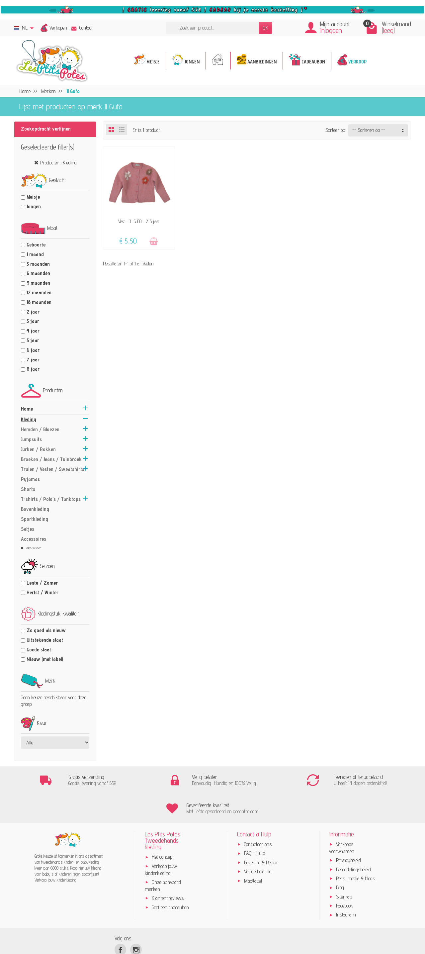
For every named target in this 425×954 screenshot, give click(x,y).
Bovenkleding (35, 509)
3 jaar (33, 321)
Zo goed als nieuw (46, 630)
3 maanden (38, 264)
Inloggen (331, 30)
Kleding (28, 419)
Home (27, 409)
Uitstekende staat (45, 640)
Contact (82, 28)
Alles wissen (33, 548)
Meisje (33, 197)
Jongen (34, 206)
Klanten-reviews (168, 870)
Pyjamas (30, 479)
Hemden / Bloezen (40, 429)
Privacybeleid (348, 832)
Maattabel (253, 852)
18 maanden (39, 302)
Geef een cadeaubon (170, 879)
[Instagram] (136, 921)
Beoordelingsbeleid (353, 841)
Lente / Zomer (42, 583)
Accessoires (33, 539)
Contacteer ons (258, 816)
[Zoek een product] (212, 28)
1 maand (35, 254)
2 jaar (33, 312)
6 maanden (38, 273)
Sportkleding (34, 519)
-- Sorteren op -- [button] (368, 130)
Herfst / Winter (42, 592)
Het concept (163, 828)
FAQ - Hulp (254, 825)
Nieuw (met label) (45, 659)
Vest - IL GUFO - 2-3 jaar (138, 221)
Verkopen (58, 28)
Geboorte (36, 244)
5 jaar (33, 340)
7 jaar (33, 359)
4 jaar (33, 331)
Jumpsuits (31, 439)
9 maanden (38, 283)
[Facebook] (120, 921)
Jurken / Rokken (38, 449)
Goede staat (39, 649)
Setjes (27, 529)
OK (265, 28)
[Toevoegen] (153, 241)
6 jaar (33, 350)
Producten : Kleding (58, 162)
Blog (340, 859)
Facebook (344, 877)
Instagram (346, 886)
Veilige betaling (258, 843)
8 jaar (33, 369)
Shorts (28, 489)
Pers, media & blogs (355, 850)
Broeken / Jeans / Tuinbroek (51, 459)
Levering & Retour (261, 834)
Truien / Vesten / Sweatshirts (52, 469)
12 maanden (39, 292)
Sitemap (344, 868)
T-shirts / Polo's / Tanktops (51, 499)
